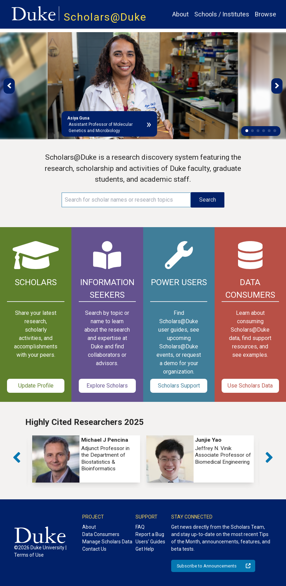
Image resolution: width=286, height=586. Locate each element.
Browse (265, 14)
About (180, 14)
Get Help (144, 549)
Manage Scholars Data (107, 541)
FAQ (140, 527)
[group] (86, 459)
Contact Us (94, 549)
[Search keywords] (126, 200)
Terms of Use (29, 555)
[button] (246, 130)
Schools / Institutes (221, 14)
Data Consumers (100, 534)
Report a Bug (149, 534)
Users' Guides (150, 541)
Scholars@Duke (105, 17)
